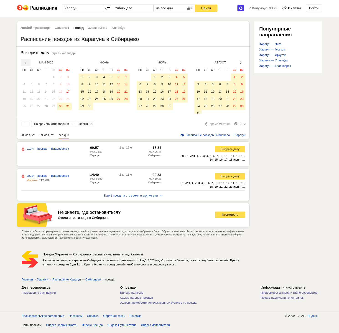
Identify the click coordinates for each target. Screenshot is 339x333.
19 (31, 99)
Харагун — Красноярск (275, 66)
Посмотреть (230, 218)
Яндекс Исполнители (155, 328)
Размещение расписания (39, 296)
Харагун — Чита (270, 44)
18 (24, 99)
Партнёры (75, 319)
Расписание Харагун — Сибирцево (77, 283)
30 (60, 106)
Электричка (97, 28)
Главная (27, 283)
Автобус (119, 28)
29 (53, 106)
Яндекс (313, 319)
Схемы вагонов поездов (136, 301)
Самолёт (62, 28)
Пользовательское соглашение (43, 319)
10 (67, 84)
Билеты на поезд (131, 296)
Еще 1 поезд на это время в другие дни (133, 199)
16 (60, 91)
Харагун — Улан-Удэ (273, 60)
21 (46, 99)
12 (31, 91)
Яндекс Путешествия (122, 328)
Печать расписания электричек (282, 301)
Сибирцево (154, 158)
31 (67, 106)
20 (38, 99)
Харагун (94, 158)
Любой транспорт (36, 28)
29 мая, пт (47, 138)
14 (46, 91)
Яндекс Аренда (92, 328)
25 (24, 106)
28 (46, 106)
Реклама (135, 319)
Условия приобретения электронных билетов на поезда (158, 306)
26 (31, 106)
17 (67, 91)
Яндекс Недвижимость (61, 328)
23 (60, 99)
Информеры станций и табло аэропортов (289, 296)
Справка (93, 319)
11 (24, 91)
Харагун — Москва (272, 49)
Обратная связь (114, 319)
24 (67, 99)
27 (38, 106)
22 (53, 99)
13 (38, 91)
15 (53, 91)
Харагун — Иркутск (272, 55)
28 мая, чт (28, 138)
